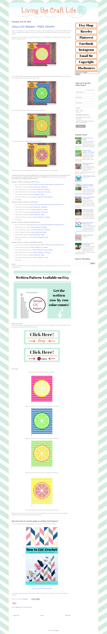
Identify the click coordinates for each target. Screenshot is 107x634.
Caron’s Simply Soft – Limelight (41, 217)
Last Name (79, 103)
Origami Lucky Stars (87, 235)
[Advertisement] (85, 296)
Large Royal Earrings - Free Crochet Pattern (88, 210)
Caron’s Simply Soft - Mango (38, 232)
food (24, 607)
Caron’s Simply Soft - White (37, 194)
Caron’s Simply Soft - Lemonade (41, 192)
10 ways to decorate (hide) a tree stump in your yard (88, 186)
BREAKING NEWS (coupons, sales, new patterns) (85, 121)
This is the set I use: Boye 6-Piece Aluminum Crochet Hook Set (46, 184)
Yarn (30, 607)
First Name (79, 97)
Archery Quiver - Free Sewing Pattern (88, 244)
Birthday (78, 108)
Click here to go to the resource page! (42, 588)
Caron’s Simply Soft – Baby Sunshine (42, 197)
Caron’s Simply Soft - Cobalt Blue (38, 207)
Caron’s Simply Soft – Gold (41, 237)
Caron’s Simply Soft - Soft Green (41, 229)
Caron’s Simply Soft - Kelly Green (38, 212)
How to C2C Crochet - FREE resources (88, 223)
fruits (27, 607)
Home (42, 615)
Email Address (80, 92)
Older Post (68, 615)
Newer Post (16, 615)
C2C (21, 607)
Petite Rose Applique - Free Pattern (88, 164)
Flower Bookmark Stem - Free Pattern (88, 197)
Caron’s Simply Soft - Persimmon (41, 252)
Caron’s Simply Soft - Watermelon (38, 187)
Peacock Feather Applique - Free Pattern (88, 151)
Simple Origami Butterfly (88, 176)
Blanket (18, 607)
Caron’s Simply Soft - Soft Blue (40, 209)
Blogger (57, 630)
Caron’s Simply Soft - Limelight (39, 227)
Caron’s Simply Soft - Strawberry (40, 189)
